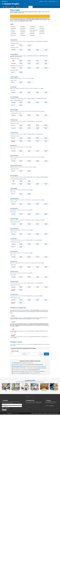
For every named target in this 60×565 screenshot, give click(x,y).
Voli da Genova (22, 30)
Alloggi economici (15, 458)
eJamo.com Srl (10, 484)
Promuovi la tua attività (34, 484)
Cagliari (11, 4)
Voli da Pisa (22, 33)
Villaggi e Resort (54, 458)
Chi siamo (49, 471)
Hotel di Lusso (44, 458)
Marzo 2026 (21, 218)
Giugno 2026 (29, 45)
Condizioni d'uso (45, 484)
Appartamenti (25, 458)
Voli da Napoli (42, 30)
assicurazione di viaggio (25, 444)
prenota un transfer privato (41, 439)
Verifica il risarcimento (39, 435)
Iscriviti (5, 480)
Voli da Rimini (32, 33)
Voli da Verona (32, 35)
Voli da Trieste (13, 35)
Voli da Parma (32, 31)
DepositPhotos (52, 476)
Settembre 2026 (46, 128)
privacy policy (7, 478)
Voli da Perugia (42, 31)
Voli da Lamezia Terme (34, 30)
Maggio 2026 (21, 45)
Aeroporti (41, 1)
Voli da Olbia (13, 31)
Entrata (12, 424)
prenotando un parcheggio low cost (33, 440)
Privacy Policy (50, 484)
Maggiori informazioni (39, 473)
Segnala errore (40, 484)
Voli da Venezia (23, 35)
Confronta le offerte (16, 434)
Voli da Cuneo (32, 28)
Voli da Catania (22, 28)
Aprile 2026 (21, 50)
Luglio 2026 (46, 50)
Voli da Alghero (32, 26)
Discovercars (42, 442)
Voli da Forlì (13, 30)
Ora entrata (24, 424)
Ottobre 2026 (46, 68)
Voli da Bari (41, 26)
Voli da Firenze (42, 28)
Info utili (45, 1)
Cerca (46, 425)
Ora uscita (40, 424)
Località (12, 421)
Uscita (29, 424)
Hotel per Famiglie (35, 458)
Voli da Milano (22, 26)
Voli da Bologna (13, 28)
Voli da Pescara (13, 33)
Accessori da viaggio (52, 1)
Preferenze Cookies (55, 484)
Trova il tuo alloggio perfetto (18, 437)
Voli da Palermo (23, 31)
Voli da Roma (13, 26)
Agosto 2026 (46, 60)
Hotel (6, 458)
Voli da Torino (42, 33)
